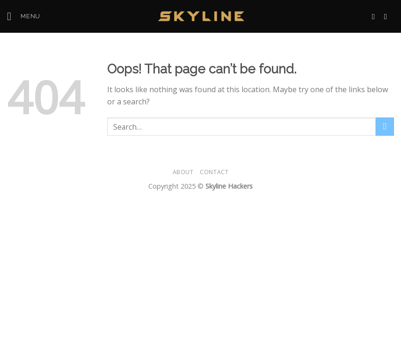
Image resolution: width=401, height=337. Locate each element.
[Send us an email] (375, 16)
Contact (214, 172)
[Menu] (23, 16)
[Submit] (385, 126)
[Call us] (388, 16)
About (183, 172)
